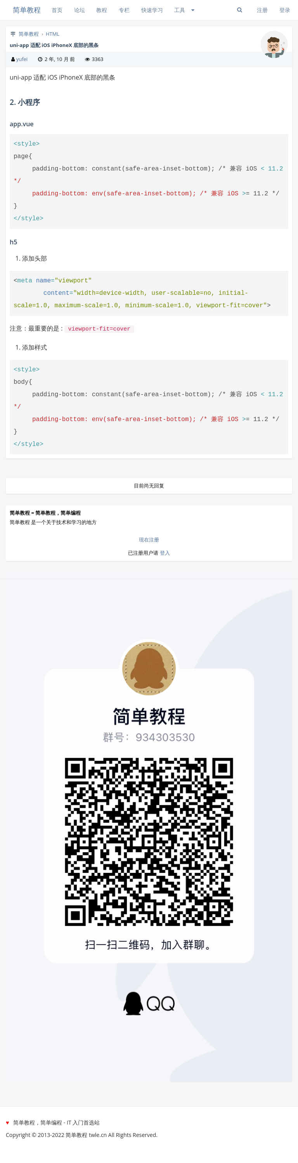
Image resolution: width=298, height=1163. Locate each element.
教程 (101, 10)
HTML (52, 33)
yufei (22, 59)
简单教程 (27, 9)
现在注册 (149, 538)
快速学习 (152, 10)
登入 (165, 552)
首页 (57, 10)
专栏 (124, 10)
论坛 (79, 10)
